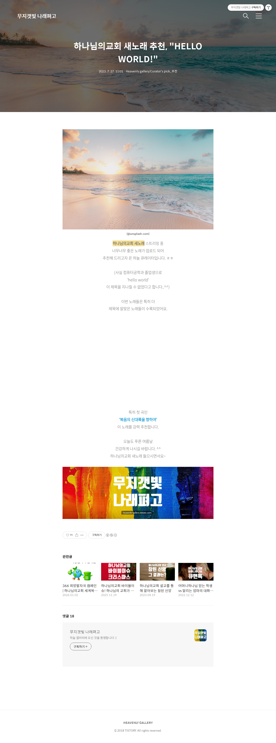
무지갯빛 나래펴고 (36, 16)
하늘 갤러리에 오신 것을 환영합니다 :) (93, 637)
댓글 (68, 616)
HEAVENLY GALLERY (138, 722)
